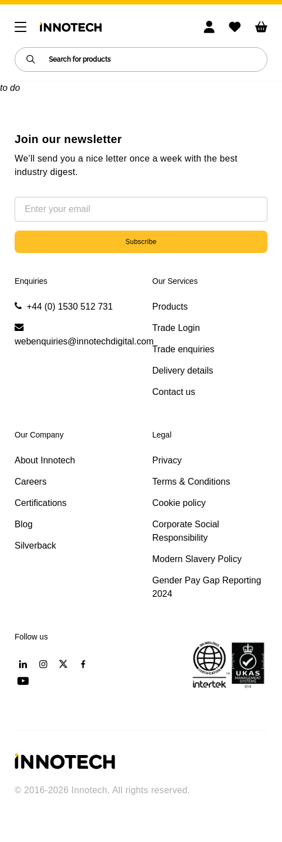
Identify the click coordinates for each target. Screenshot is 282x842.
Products (170, 306)
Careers (31, 481)
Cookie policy (179, 503)
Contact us (173, 392)
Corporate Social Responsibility (185, 530)
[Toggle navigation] (20, 27)
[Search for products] (141, 59)
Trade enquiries (183, 349)
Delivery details (182, 370)
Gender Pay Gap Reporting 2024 (206, 587)
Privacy (166, 460)
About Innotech (45, 460)
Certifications (40, 503)
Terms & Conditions (191, 481)
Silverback (35, 545)
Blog (24, 524)
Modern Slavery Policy (197, 559)
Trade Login (176, 328)
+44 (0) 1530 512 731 (69, 306)
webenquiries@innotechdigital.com (84, 341)
